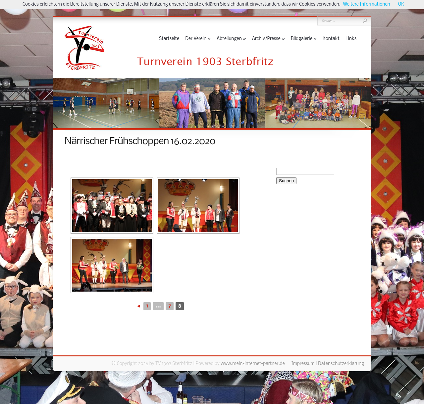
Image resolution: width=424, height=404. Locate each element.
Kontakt (331, 38)
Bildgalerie (304, 38)
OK (401, 4)
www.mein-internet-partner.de (253, 363)
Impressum (303, 363)
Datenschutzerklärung (341, 363)
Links (350, 38)
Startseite (169, 38)
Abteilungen (231, 38)
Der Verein (198, 38)
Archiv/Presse (268, 38)
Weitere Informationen (366, 4)
